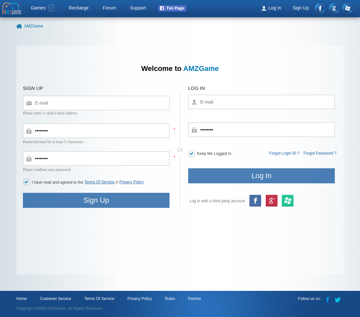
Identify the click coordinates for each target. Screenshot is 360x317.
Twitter (338, 299)
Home (21, 298)
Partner (194, 298)
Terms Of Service (100, 182)
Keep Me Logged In (214, 153)
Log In (274, 7)
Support (138, 7)
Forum (109, 7)
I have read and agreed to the (58, 182)
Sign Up (301, 7)
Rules (170, 298)
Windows (347, 8)
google (334, 8)
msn (271, 201)
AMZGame (12, 9)
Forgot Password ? (319, 153)
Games (43, 7)
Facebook (320, 8)
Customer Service (55, 298)
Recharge (79, 7)
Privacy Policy (131, 182)
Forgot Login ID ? (284, 153)
